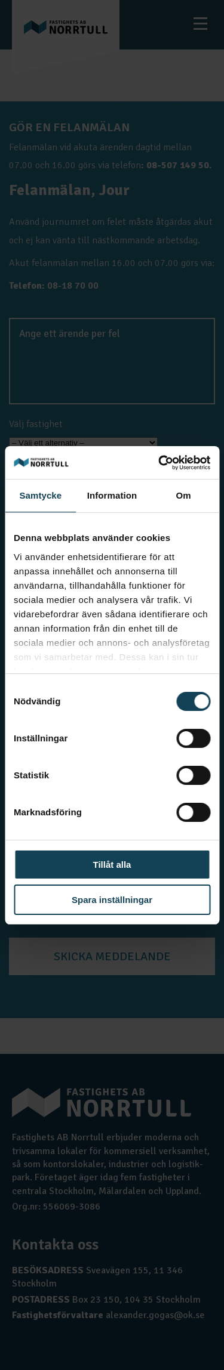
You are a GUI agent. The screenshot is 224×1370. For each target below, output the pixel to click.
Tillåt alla (112, 864)
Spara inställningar (112, 900)
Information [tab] (112, 495)
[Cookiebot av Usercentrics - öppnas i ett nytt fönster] (159, 463)
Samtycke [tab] (40, 495)
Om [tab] (183, 495)
